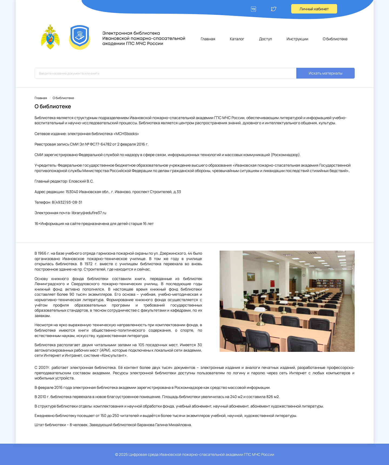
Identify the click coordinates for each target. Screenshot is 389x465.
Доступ (265, 38)
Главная (208, 38)
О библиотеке (335, 38)
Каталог (237, 38)
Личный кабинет (314, 8)
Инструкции (297, 38)
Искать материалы (325, 73)
